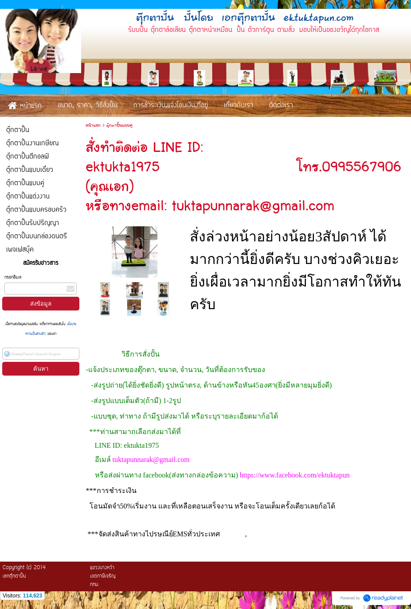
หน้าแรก (93, 125)
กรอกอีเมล (12, 277)
